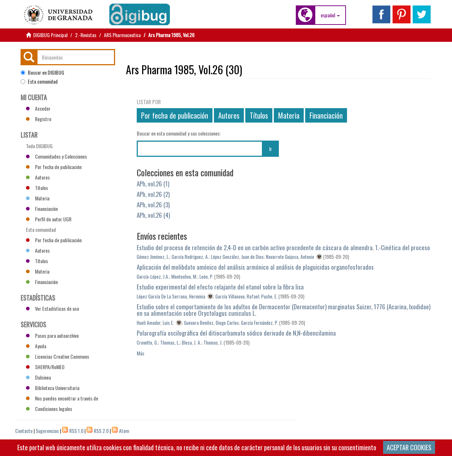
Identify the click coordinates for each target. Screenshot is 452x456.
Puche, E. (269, 296)
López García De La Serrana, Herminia (171, 296)
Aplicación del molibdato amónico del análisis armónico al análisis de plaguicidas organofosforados (255, 266)
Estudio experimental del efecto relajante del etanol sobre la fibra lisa (220, 286)
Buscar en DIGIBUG (42, 72)
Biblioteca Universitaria (52, 387)
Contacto (23, 430)
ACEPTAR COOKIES (409, 447)
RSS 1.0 (76, 430)
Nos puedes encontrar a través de (62, 398)
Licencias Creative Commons (57, 356)
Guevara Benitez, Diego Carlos (211, 322)
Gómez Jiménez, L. (153, 256)
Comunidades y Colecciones (56, 156)
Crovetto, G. (147, 342)
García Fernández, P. (259, 322)
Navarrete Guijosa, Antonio (290, 256)
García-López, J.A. (153, 276)
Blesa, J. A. (191, 342)
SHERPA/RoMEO (45, 367)
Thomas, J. (213, 342)
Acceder (38, 108)
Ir (270, 148)
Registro (38, 119)
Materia (288, 115)
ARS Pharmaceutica (122, 35)
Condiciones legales (49, 408)
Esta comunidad (39, 81)
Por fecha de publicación (174, 115)
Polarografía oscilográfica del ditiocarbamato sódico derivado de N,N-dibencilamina (236, 332)
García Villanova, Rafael (237, 296)
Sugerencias (47, 430)
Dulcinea (38, 377)
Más (140, 353)
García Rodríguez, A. (190, 256)
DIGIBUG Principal (50, 35)
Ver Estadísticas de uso (52, 308)
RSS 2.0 (101, 430)
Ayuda (36, 346)
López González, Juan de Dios (237, 256)
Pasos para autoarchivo (52, 335)
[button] (330, 15)
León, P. (206, 276)
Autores (229, 115)
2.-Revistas (85, 35)
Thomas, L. (170, 342)
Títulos (259, 115)
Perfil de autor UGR (48, 219)
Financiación (326, 115)
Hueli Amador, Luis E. (155, 322)
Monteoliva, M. (184, 276)
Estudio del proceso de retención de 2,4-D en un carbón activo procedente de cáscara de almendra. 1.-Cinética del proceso (283, 247)
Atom (124, 430)
